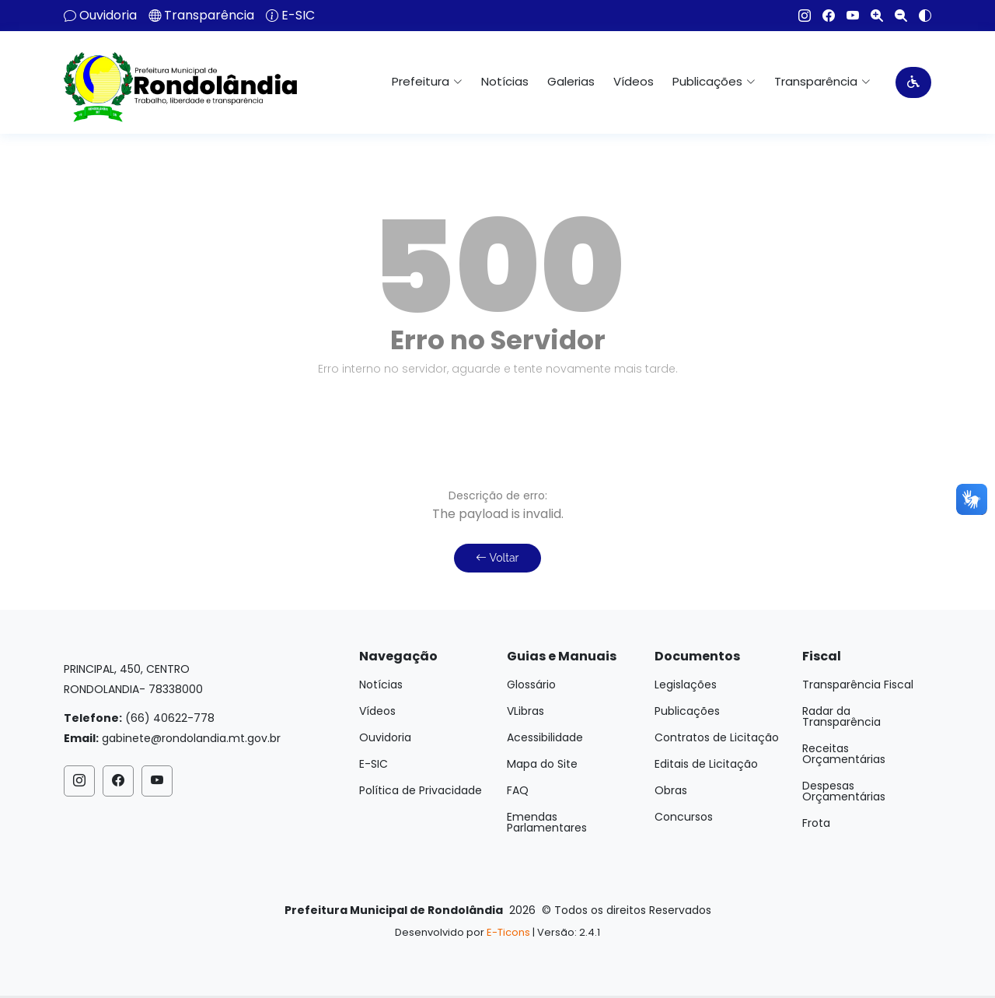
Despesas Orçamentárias (843, 791)
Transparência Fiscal (857, 684)
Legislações (686, 684)
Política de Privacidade (420, 790)
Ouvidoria (108, 15)
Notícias (505, 81)
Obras (671, 790)
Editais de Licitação (706, 763)
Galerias (571, 81)
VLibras (525, 711)
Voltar (497, 558)
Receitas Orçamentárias (843, 754)
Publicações (687, 711)
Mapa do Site (542, 763)
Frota (816, 823)
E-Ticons (508, 932)
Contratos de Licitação (717, 737)
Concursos (684, 816)
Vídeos (633, 81)
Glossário (531, 684)
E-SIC (298, 15)
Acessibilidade (545, 737)
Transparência (209, 15)
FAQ (518, 790)
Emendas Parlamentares (547, 822)
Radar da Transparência (841, 716)
